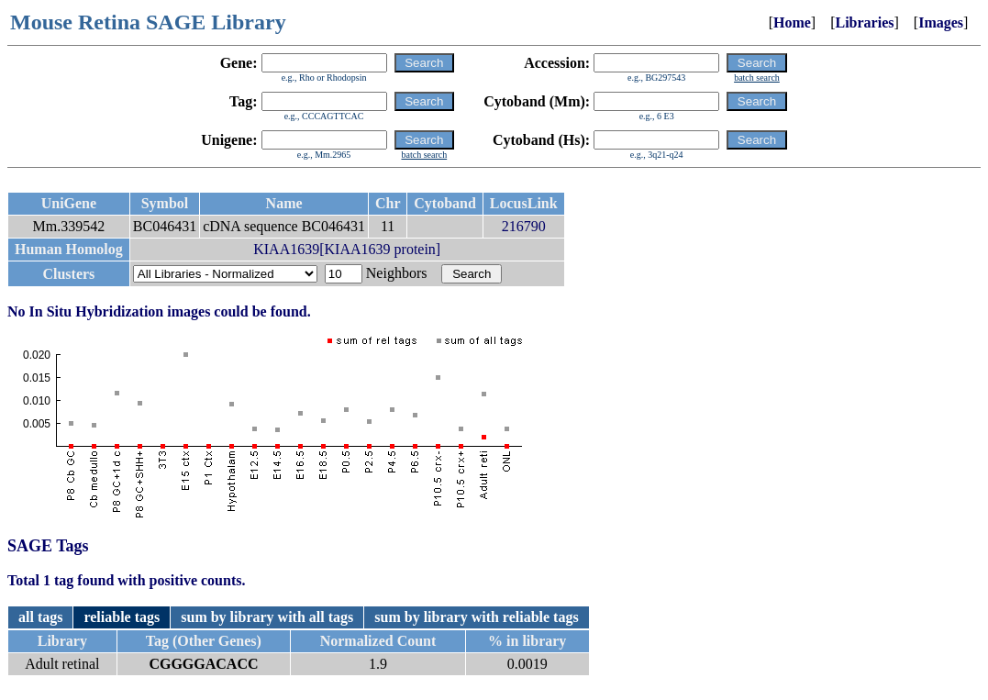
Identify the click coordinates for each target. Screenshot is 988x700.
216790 (524, 226)
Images (940, 22)
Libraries (865, 22)
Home (792, 22)
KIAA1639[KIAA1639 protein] (346, 249)
